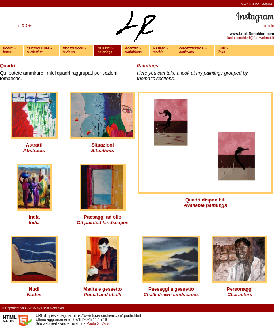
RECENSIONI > (74, 50)
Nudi (34, 289)
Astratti (34, 145)
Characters (239, 294)
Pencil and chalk (102, 294)
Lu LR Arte (23, 26)
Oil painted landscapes (103, 222)
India (33, 217)
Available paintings (205, 205)
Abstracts (34, 150)
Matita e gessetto (102, 289)
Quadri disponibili (205, 200)
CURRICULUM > (39, 50)
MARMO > (160, 50)
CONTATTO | (256, 3)
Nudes (34, 294)
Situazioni (102, 145)
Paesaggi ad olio (103, 217)
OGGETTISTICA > (193, 50)
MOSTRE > (133, 50)
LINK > (223, 50)
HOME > (9, 50)
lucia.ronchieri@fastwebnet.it (250, 38)
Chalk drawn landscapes (171, 294)
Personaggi (240, 289)
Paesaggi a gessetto (171, 289)
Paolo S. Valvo (98, 324)
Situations (102, 150)
